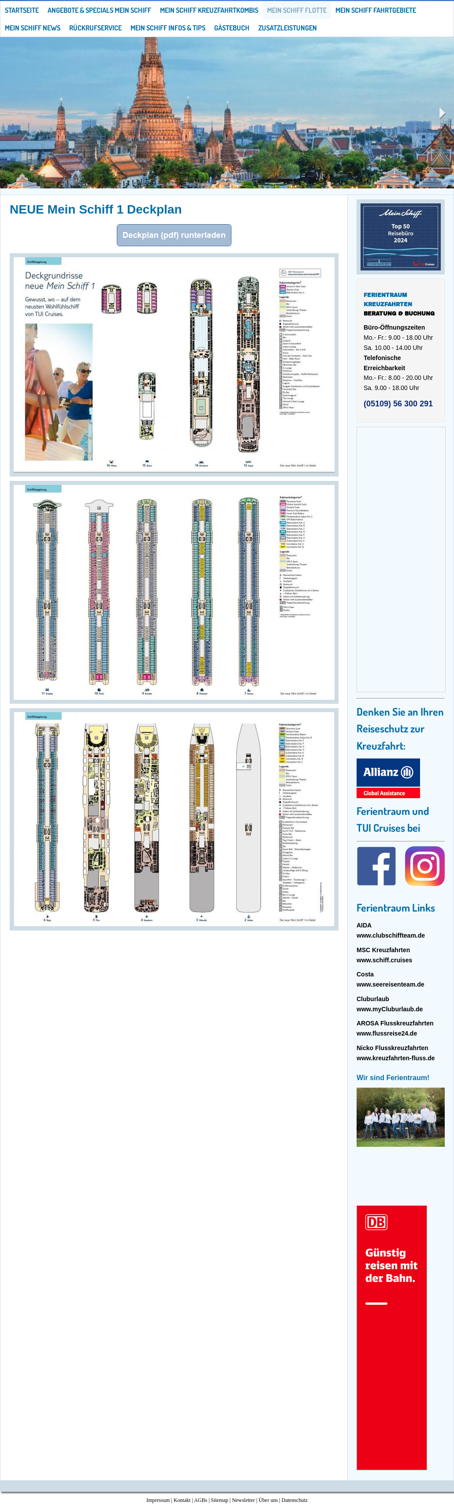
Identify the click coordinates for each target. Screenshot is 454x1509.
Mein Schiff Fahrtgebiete (375, 10)
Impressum (158, 1500)
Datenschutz (295, 1500)
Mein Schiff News (32, 27)
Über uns (268, 1500)
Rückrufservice (95, 27)
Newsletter (243, 1500)
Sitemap (219, 1500)
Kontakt (182, 1500)
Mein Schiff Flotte (297, 10)
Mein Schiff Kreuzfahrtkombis (209, 10)
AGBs (200, 1500)
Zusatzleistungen (287, 27)
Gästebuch (231, 27)
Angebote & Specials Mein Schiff (99, 10)
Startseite (22, 10)
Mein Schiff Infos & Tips (167, 27)
